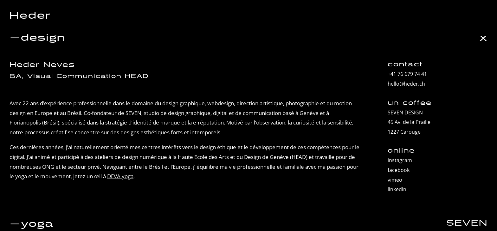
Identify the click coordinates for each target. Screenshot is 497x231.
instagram (400, 160)
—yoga (32, 224)
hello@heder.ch (406, 83)
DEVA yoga (120, 176)
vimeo (395, 179)
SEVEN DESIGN (405, 112)
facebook (399, 170)
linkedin (397, 189)
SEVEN (466, 223)
